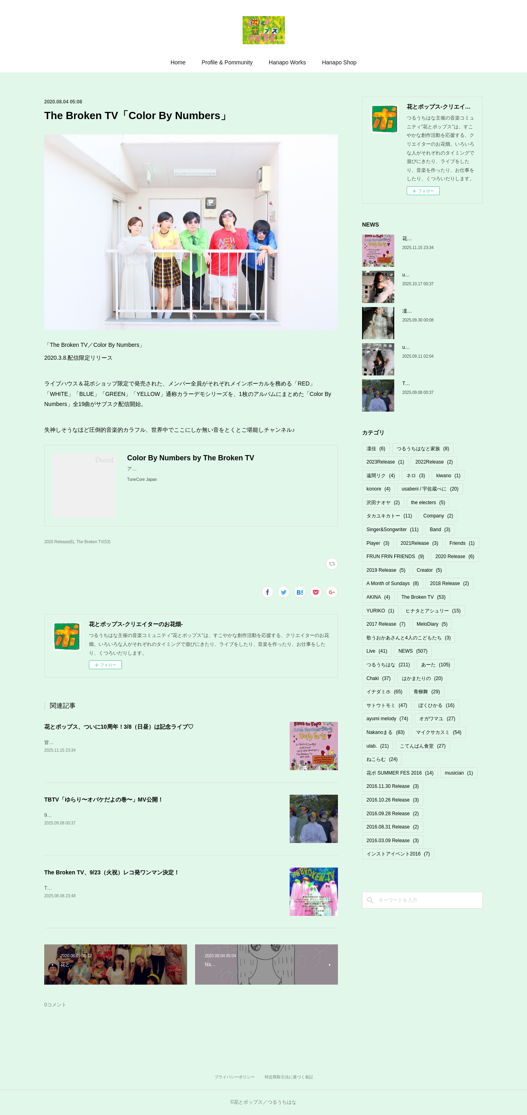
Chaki (378, 678)
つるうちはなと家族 (423, 448)
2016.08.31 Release (392, 827)
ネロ (415, 475)
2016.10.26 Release (392, 800)
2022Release (434, 462)
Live (376, 651)
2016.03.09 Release (392, 840)
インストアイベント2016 (398, 854)
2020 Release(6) (59, 542)
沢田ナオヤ (383, 502)
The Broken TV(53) (93, 542)
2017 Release (386, 624)
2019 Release (386, 570)
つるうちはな (388, 665)
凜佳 (375, 448)
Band (440, 529)
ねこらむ (381, 759)
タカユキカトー (389, 516)
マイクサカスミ (438, 732)
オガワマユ (437, 718)
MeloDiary (432, 624)
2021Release (419, 543)
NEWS (412, 651)
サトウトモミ (386, 705)
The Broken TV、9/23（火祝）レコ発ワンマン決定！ (111, 872)
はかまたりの (422, 678)
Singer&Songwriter (392, 529)
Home (178, 62)
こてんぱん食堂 (422, 746)
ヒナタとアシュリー (433, 611)
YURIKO (380, 611)
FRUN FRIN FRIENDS (395, 556)
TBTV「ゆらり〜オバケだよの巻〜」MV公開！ (103, 799)
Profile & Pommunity (227, 62)
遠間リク (380, 475)
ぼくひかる (436, 705)
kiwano (448, 475)
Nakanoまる (385, 732)
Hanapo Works (287, 62)
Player (377, 543)
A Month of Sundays (392, 583)
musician (459, 773)
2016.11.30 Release (392, 786)
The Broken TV (423, 597)
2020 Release (454, 556)
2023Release (385, 462)
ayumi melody (387, 718)
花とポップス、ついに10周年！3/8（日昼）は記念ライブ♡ (119, 726)
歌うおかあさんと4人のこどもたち (408, 638)
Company (438, 516)
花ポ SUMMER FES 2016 (400, 773)
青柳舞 (427, 692)
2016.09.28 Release (392, 813)
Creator (429, 570)
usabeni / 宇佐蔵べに (429, 489)
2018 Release (449, 583)
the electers (428, 502)
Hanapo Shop (339, 62)
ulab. (377, 746)
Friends (462, 543)
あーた (435, 665)
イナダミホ (384, 692)
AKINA (378, 597)
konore (378, 489)
